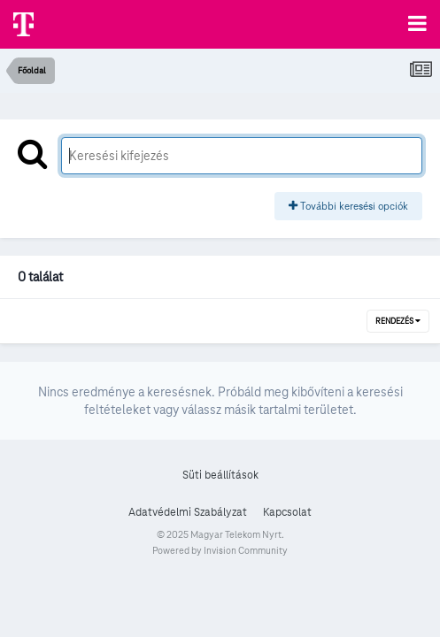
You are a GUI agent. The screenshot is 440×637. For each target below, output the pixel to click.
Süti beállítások (220, 475)
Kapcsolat (287, 512)
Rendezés (398, 321)
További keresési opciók (348, 205)
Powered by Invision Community (220, 550)
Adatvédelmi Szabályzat (187, 512)
